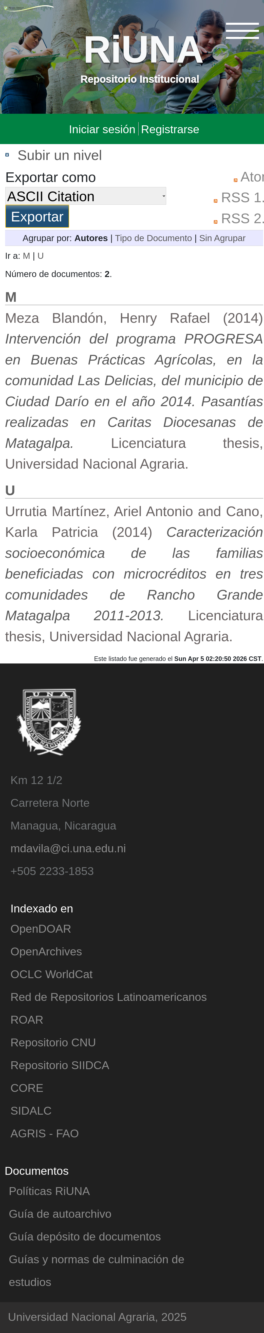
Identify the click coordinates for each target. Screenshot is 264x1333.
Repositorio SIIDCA (59, 1064)
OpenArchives (46, 951)
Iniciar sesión (102, 128)
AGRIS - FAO (44, 1133)
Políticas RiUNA (49, 1190)
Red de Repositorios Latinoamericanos (108, 996)
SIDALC (31, 1110)
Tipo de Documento (153, 238)
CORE (26, 1087)
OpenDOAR (40, 928)
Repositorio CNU (53, 1042)
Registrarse (170, 128)
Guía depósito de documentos (85, 1236)
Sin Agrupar (222, 238)
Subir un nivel (59, 155)
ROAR (26, 1019)
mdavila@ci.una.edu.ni (68, 848)
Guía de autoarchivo (60, 1213)
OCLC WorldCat (51, 973)
